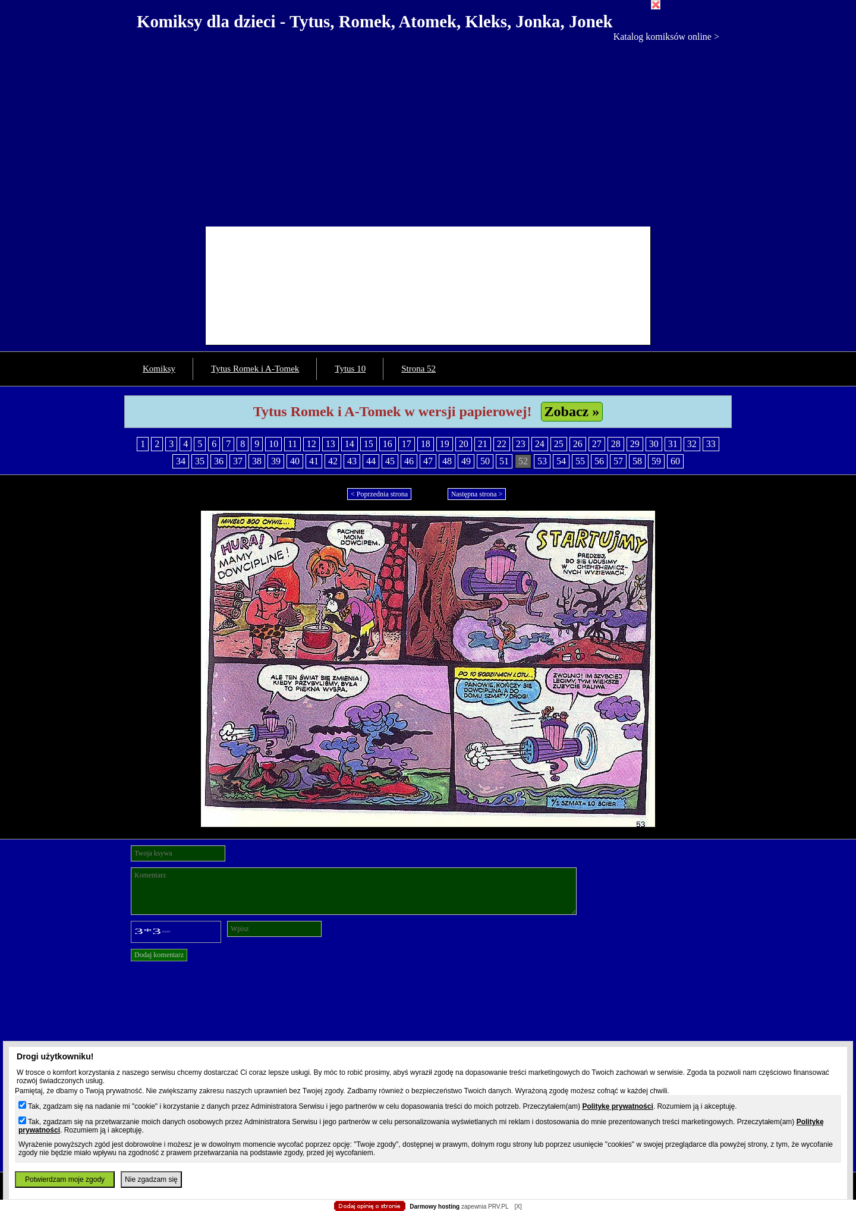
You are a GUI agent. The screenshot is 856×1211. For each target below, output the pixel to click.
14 (349, 444)
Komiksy (159, 368)
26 (578, 444)
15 (368, 444)
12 (311, 444)
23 (520, 444)
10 (273, 444)
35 (199, 461)
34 (180, 461)
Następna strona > (477, 494)
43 (352, 461)
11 (292, 444)
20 (463, 444)
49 (466, 461)
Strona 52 (418, 368)
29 (635, 444)
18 (425, 444)
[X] (517, 1206)
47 (428, 461)
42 (333, 461)
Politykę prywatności (617, 1106)
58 (637, 461)
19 (444, 444)
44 (371, 461)
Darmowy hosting (435, 1206)
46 (409, 461)
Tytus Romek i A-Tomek (255, 368)
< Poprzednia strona (379, 494)
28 (616, 444)
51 (504, 461)
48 (447, 461)
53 (542, 461)
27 (597, 444)
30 (654, 444)
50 (485, 461)
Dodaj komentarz (159, 955)
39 (276, 461)
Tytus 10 (350, 368)
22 (501, 444)
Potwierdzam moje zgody (65, 1179)
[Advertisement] (428, 131)
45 (390, 461)
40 (295, 461)
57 (618, 461)
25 (559, 444)
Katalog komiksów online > (666, 37)
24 (540, 444)
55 (580, 461)
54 (561, 461)
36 (219, 461)
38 (257, 461)
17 (406, 444)
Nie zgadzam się (151, 1179)
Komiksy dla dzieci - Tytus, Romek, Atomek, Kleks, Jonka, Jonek (375, 21)
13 (330, 444)
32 (692, 444)
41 (314, 461)
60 (675, 461)
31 (673, 444)
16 (387, 444)
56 (599, 461)
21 (482, 444)
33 (711, 444)
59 (656, 461)
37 (238, 461)
